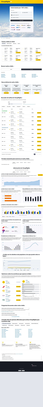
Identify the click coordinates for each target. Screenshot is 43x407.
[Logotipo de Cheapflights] (5, 1)
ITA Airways (7, 334)
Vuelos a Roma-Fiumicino (18, 364)
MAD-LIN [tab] (21, 207)
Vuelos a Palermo (3, 91)
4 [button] (39, 170)
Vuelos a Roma (3, 90)
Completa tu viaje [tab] (4, 360)
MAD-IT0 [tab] (14, 207)
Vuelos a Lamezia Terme (35, 92)
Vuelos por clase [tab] (23, 360)
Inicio (1, 37)
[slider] (35, 120)
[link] (6, 109)
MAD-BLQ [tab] (25, 207)
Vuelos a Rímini (30, 371)
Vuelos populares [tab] (21, 358)
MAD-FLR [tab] (29, 207)
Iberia (6, 320)
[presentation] (28, 7)
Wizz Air (7, 329)
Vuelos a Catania (13, 91)
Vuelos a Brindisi (13, 93)
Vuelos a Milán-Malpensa (5, 365)
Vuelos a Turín (23, 92)
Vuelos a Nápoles (34, 90)
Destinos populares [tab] (10, 360)
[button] (15, 15)
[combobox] (13, 10)
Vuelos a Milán (13, 90)
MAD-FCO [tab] (17, 207)
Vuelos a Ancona (4, 371)
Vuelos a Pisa (2, 92)
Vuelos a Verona (24, 93)
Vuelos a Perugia (17, 371)
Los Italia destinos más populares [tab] (6, 358)
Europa (4, 37)
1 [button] (34, 170)
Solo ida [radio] (11, 68)
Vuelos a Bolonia (34, 91)
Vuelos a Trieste (34, 93)
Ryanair (7, 325)
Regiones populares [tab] (14, 358)
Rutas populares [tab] (17, 360)
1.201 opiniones (8, 336)
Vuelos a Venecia (4, 372)
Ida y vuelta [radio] (31, 68)
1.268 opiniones (8, 318)
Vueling (7, 316)
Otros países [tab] (28, 360)
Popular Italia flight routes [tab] (34, 358)
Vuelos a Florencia (24, 90)
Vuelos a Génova (3, 93)
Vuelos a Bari (23, 91)
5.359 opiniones (8, 327)
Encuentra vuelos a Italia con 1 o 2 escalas (8, 346)
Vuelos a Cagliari (13, 92)
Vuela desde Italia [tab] (27, 358)
